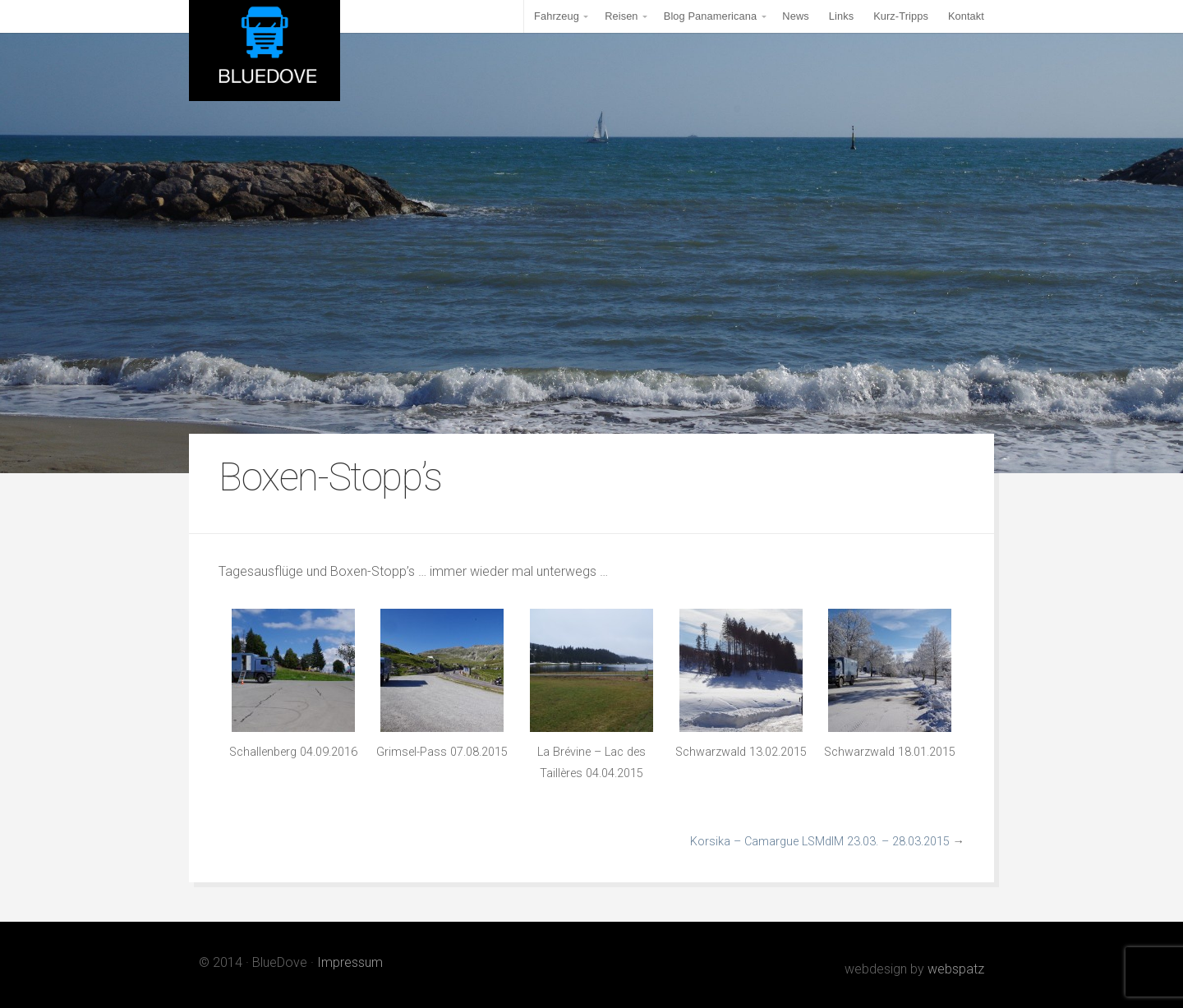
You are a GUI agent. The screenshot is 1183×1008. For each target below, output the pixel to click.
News (795, 16)
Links (841, 16)
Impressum (350, 962)
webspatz (956, 969)
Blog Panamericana (710, 16)
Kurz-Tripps (900, 16)
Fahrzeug (556, 16)
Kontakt (966, 16)
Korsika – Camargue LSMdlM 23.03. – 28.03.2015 (820, 842)
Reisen (621, 16)
